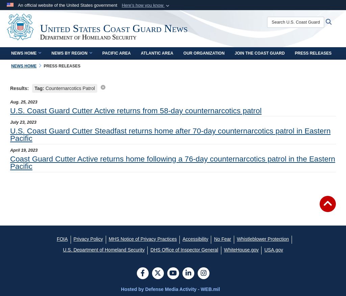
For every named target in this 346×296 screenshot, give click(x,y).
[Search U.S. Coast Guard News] (297, 22)
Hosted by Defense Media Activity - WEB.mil (170, 289)
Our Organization (204, 53)
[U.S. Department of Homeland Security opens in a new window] (104, 250)
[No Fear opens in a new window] (222, 239)
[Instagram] (203, 273)
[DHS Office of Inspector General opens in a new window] (184, 250)
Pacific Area (116, 53)
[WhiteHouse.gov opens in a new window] (241, 250)
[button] (146, 5)
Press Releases (313, 53)
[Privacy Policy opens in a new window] (88, 239)
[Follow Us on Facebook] (143, 273)
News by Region (71, 53)
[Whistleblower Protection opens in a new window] (263, 239)
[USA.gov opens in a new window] (273, 250)
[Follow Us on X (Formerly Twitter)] (158, 273)
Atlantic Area (157, 53)
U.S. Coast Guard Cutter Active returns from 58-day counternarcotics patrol (136, 111)
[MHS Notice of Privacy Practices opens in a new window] (143, 239)
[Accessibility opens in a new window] (195, 239)
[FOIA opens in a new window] (62, 239)
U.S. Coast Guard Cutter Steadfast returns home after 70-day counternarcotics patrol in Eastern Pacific (170, 135)
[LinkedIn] (188, 273)
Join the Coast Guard (260, 53)
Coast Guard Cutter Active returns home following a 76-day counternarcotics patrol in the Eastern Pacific (172, 163)
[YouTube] (173, 273)
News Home (26, 53)
